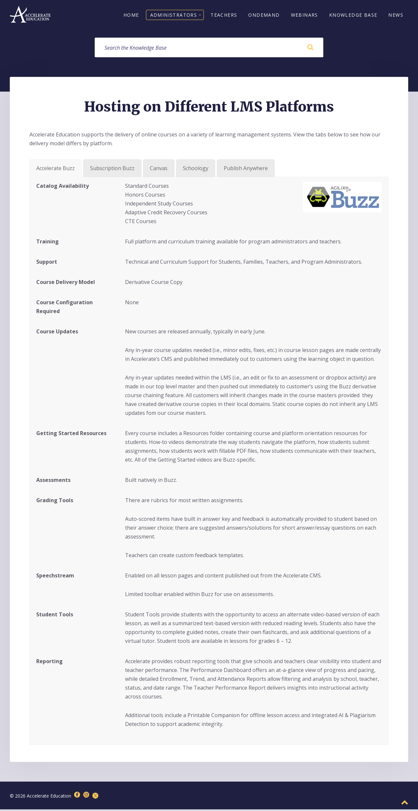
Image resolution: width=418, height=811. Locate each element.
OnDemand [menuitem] (264, 15)
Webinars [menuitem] (304, 15)
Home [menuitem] (131, 15)
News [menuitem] (395, 15)
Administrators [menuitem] (173, 15)
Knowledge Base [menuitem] (353, 15)
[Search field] (209, 49)
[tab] (55, 169)
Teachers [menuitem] (224, 15)
